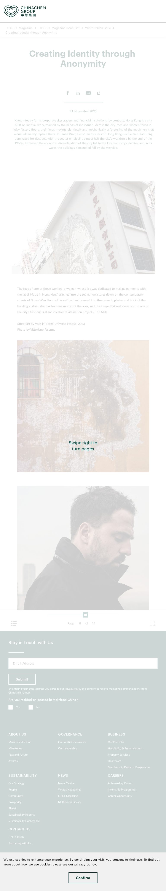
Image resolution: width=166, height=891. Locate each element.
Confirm (83, 878)
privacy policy (85, 864)
